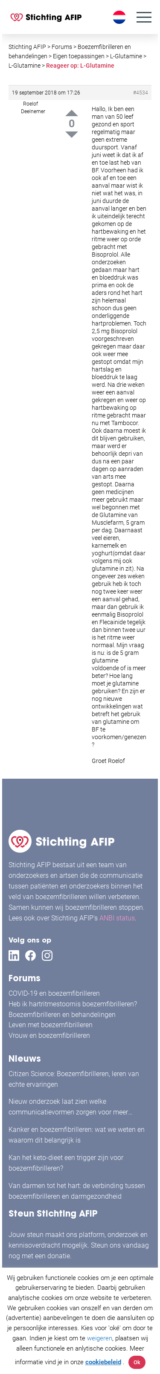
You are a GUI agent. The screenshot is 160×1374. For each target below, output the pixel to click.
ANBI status (117, 918)
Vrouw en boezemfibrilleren (49, 1035)
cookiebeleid (103, 1362)
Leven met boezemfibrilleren (51, 1025)
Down (71, 134)
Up (71, 113)
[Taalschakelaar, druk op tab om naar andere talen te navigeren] (120, 17)
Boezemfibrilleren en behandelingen (62, 1015)
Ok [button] (137, 1362)
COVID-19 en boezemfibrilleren (54, 993)
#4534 (140, 93)
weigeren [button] (99, 1338)
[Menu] (144, 17)
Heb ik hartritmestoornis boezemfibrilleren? (73, 1004)
